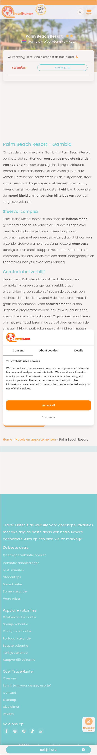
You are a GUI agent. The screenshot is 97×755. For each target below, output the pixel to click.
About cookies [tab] (48, 350)
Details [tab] (78, 350)
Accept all (48, 405)
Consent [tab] (18, 350)
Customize (48, 417)
